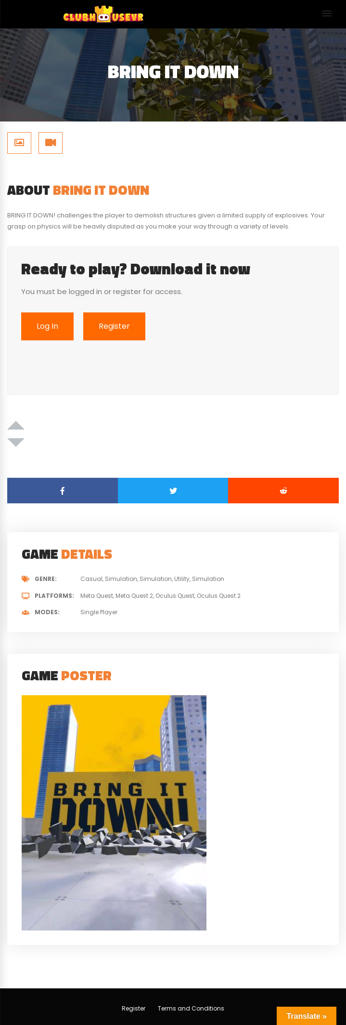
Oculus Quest (174, 596)
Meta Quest (96, 596)
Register (133, 1008)
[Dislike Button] (16, 442)
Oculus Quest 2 (219, 596)
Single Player (98, 612)
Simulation (156, 579)
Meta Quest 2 (134, 596)
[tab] (19, 143)
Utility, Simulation (199, 579)
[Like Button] (16, 425)
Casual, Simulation (108, 579)
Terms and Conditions (191, 1008)
